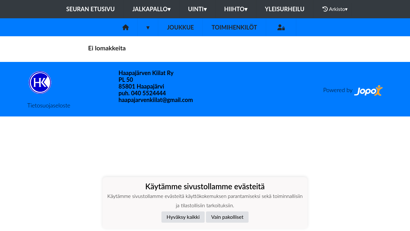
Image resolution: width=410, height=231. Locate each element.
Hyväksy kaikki (183, 217)
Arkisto (335, 9)
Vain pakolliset (227, 217)
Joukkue (180, 27)
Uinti (197, 9)
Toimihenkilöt (234, 27)
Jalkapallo (151, 9)
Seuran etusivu (90, 9)
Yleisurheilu (284, 9)
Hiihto (235, 9)
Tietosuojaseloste (48, 105)
